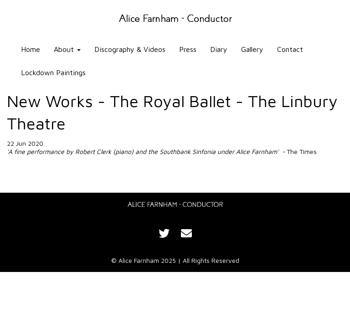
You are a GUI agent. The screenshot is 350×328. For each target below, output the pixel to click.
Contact (290, 49)
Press (187, 49)
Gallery (252, 49)
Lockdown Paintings (53, 72)
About (67, 49)
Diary (218, 49)
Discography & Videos (129, 49)
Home (30, 49)
